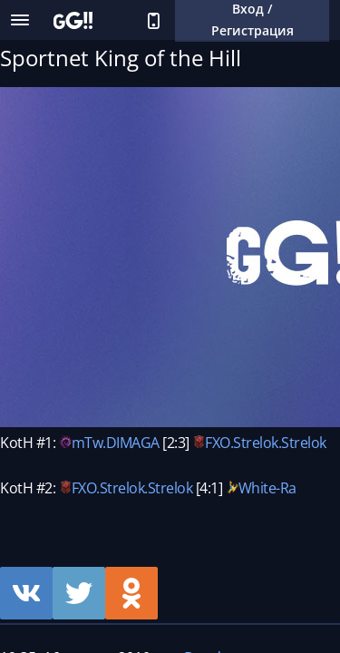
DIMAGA (133, 443)
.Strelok (302, 443)
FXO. (219, 443)
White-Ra (267, 488)
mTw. (89, 443)
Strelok (255, 443)
